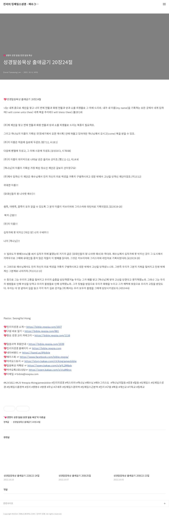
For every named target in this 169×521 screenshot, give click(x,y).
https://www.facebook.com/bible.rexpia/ (44, 357)
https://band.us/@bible (36, 352)
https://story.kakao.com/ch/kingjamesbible (50, 361)
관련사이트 (8, 503)
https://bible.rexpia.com (46, 348)
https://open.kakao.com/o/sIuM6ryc (50, 369)
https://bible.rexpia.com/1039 (46, 344)
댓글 (6, 489)
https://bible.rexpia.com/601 (42, 331)
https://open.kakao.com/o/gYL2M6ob (49, 365)
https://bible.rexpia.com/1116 (52, 335)
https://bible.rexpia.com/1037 (44, 326)
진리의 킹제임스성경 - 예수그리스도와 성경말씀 (21, 4)
